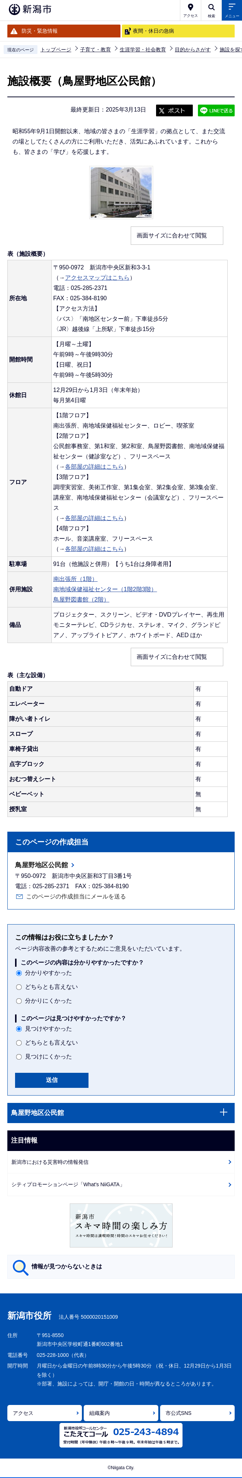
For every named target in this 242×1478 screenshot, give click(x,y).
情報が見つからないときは (67, 1266)
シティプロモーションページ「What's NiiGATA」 (68, 1184)
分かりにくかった (48, 1001)
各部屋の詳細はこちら (94, 467)
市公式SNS (179, 1413)
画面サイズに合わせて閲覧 (172, 235)
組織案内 (99, 1413)
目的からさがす (193, 49)
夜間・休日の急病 (153, 31)
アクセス (23, 1413)
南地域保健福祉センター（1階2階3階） (105, 589)
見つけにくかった (48, 1056)
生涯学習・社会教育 (143, 49)
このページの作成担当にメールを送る (76, 896)
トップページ (55, 49)
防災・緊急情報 (40, 31)
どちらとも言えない (51, 987)
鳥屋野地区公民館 (41, 865)
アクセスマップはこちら (97, 278)
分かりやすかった (48, 973)
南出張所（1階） (75, 579)
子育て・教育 (95, 49)
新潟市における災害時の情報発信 (50, 1162)
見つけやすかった (48, 1028)
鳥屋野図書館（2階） (81, 599)
